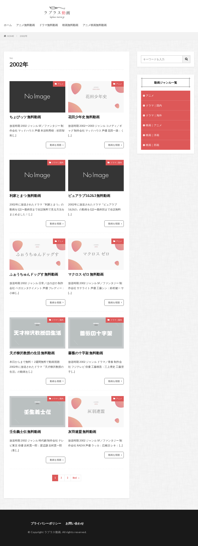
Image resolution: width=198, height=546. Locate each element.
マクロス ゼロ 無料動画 (86, 274)
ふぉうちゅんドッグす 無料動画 (34, 274)
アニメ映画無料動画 (95, 25)
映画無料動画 (70, 25)
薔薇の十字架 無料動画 (85, 353)
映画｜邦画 (152, 145)
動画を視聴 (55, 144)
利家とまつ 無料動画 (25, 195)
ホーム (8, 25)
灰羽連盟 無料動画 (82, 432)
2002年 (23, 36)
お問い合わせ (74, 523)
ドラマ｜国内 (57, 162)
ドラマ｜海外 (154, 115)
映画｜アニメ (154, 125)
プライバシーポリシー (46, 523)
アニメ (60, 84)
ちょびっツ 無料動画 (25, 117)
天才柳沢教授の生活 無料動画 (32, 353)
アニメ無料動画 (25, 25)
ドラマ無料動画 (48, 25)
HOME (10, 36)
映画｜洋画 (152, 135)
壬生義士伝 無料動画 (25, 432)
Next (75, 477)
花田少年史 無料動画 (84, 117)
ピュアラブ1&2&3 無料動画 (89, 195)
